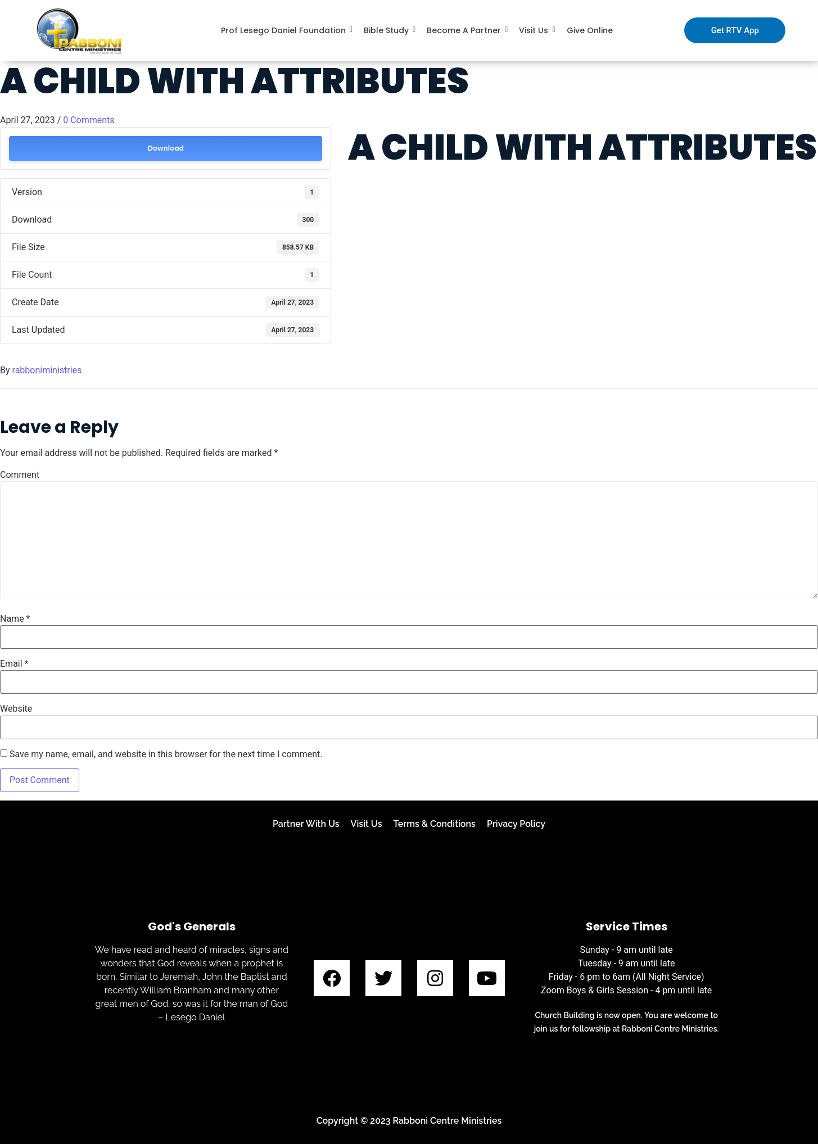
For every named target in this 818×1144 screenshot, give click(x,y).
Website (16, 708)
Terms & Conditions (435, 824)
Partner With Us (306, 824)
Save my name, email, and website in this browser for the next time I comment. (166, 754)
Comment (19, 475)
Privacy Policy (516, 824)
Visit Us (366, 824)
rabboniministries (47, 370)
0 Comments (88, 120)
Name (15, 618)
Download (165, 148)
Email (14, 663)
